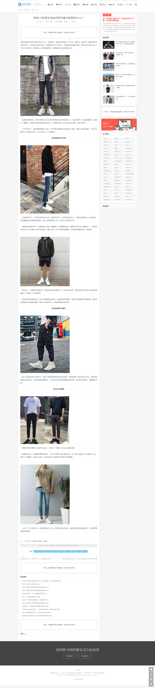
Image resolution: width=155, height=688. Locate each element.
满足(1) (105, 151)
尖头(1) (127, 199)
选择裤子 (84, 554)
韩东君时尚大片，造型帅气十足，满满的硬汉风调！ (36, 562)
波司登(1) (128, 186)
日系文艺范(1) (107, 202)
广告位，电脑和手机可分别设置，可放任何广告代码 (59, 35)
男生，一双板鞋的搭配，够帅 (31, 600)
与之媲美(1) (129, 196)
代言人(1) (128, 158)
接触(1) (116, 142)
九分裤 (47, 554)
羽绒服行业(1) (107, 190)
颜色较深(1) (129, 193)
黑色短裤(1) (129, 151)
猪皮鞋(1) (128, 174)
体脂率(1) (106, 145)
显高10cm (67, 554)
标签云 (101, 2)
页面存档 (116, 2)
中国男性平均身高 (39, 554)
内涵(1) (116, 158)
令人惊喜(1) (107, 186)
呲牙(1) (105, 142)
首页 (50, 7)
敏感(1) (116, 170)
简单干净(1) (129, 170)
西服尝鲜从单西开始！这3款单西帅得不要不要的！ (37, 619)
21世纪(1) (106, 148)
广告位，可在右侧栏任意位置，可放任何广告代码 (119, 115)
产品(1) (116, 145)
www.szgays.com (94, 678)
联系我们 (70, 659)
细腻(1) (105, 164)
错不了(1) (128, 190)
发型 (59, 7)
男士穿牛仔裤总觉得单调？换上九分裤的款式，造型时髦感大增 (41, 584)
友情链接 (124, 2)
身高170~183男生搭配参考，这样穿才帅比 (35, 603)
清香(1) (105, 193)
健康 (85, 7)
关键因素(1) (107, 158)
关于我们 (77, 673)
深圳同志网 (25, 7)
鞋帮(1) (116, 196)
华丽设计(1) (118, 154)
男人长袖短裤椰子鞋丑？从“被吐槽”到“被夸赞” (36, 615)
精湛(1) (116, 177)
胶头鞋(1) (106, 199)
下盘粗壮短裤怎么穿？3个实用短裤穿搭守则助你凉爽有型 (79, 562)
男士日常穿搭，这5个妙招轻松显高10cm (34, 596)
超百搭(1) (117, 199)
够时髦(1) (106, 167)
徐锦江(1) (128, 167)
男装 (68, 7)
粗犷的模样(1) (118, 164)
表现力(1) (106, 161)
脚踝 (73, 554)
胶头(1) (105, 196)
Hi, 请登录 (21, 2)
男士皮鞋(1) (129, 183)
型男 (112, 7)
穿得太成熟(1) (107, 174)
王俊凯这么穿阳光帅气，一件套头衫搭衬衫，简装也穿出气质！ (41, 612)
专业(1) (116, 190)
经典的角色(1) (129, 164)
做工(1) (105, 177)
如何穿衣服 (54, 554)
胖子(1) (127, 142)
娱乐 (103, 7)
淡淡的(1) (117, 193)
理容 (94, 7)
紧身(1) (116, 148)
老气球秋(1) (118, 202)
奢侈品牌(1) (129, 161)
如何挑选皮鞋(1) (130, 177)
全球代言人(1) (118, 161)
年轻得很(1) (129, 202)
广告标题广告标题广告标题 (39, 544)
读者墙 (108, 2)
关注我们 (133, 2)
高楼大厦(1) (129, 180)
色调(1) (116, 151)
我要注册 (29, 2)
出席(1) (105, 183)
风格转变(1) (118, 186)
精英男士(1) (118, 180)
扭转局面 (61, 554)
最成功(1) (128, 145)
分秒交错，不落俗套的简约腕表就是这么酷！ (36, 609)
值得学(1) (106, 154)
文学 (129, 7)
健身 (77, 7)
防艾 (120, 7)
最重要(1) (117, 183)
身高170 (78, 554)
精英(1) (105, 180)
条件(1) (127, 148)
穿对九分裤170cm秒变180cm (30, 587)
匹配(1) (105, 170)
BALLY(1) (128, 154)
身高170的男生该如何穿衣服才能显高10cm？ (58, 21)
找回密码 (36, 2)
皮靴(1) (116, 167)
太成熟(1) (117, 174)
